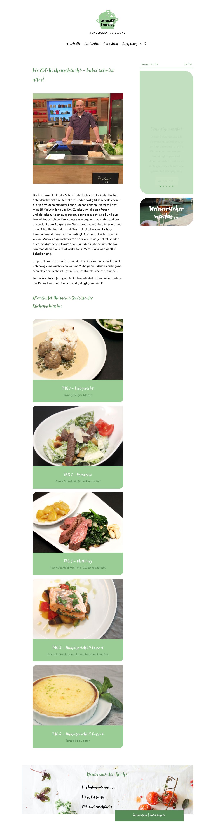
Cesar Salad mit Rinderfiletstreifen (77, 481)
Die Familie (92, 43)
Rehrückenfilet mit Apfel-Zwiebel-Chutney (78, 568)
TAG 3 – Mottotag (78, 561)
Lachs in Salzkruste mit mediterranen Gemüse (78, 654)
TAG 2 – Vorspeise (78, 474)
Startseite (74, 43)
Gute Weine (111, 43)
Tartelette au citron (78, 740)
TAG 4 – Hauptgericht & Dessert (78, 647)
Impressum (140, 815)
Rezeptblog (130, 43)
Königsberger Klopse (78, 395)
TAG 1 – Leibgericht (78, 388)
